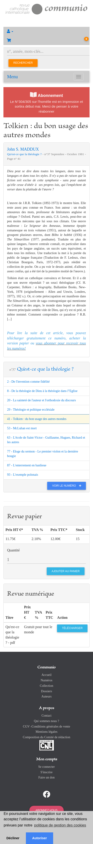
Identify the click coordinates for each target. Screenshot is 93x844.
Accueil (46, 675)
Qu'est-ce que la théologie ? (24, 154)
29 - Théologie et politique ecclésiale (31, 409)
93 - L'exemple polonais (22, 474)
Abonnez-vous (46, 810)
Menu (12, 76)
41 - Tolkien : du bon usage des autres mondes (36, 419)
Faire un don (46, 777)
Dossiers (46, 691)
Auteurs (46, 696)
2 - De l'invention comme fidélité (28, 381)
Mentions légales (46, 731)
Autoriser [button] (39, 838)
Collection (46, 685)
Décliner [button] (12, 838)
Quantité (13, 550)
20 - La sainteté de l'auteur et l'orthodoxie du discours (41, 400)
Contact (46, 715)
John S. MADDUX (23, 149)
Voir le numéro (68, 485)
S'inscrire (46, 772)
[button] (46, 31)
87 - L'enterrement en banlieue (26, 465)
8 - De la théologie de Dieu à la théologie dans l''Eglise (42, 391)
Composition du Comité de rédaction (46, 737)
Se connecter (46, 766)
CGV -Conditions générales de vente (46, 726)
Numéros (46, 680)
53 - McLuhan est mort (22, 428)
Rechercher (23, 62)
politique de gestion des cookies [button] (60, 825)
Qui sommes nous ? (46, 721)
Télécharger (72, 628)
